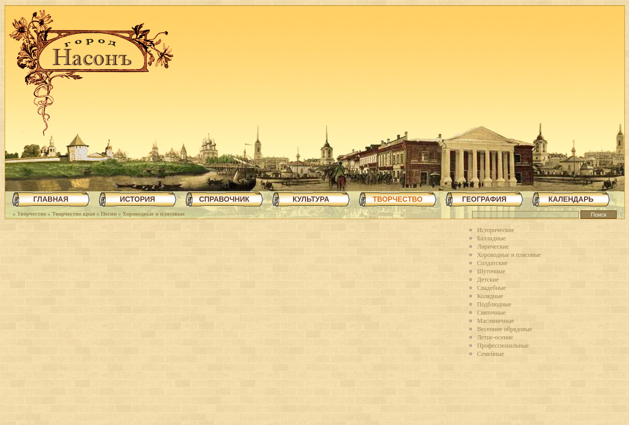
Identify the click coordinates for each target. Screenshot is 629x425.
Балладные (491, 238)
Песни (109, 213)
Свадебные (491, 287)
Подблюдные (494, 304)
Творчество (31, 213)
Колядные (490, 296)
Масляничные (495, 320)
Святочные (491, 312)
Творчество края (73, 213)
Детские (488, 279)
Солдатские (492, 263)
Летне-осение (495, 337)
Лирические (493, 246)
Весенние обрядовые (505, 329)
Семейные (491, 353)
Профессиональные (503, 345)
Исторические (495, 230)
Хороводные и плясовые (153, 213)
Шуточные (491, 271)
